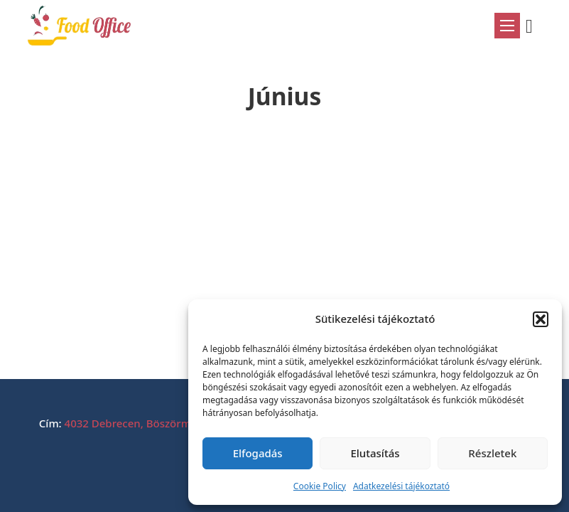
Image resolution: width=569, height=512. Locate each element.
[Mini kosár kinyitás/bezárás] (534, 26)
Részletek (492, 453)
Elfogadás (258, 453)
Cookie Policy (319, 486)
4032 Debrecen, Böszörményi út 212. (157, 423)
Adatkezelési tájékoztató (401, 486)
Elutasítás (374, 453)
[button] (540, 319)
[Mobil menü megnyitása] (507, 25)
